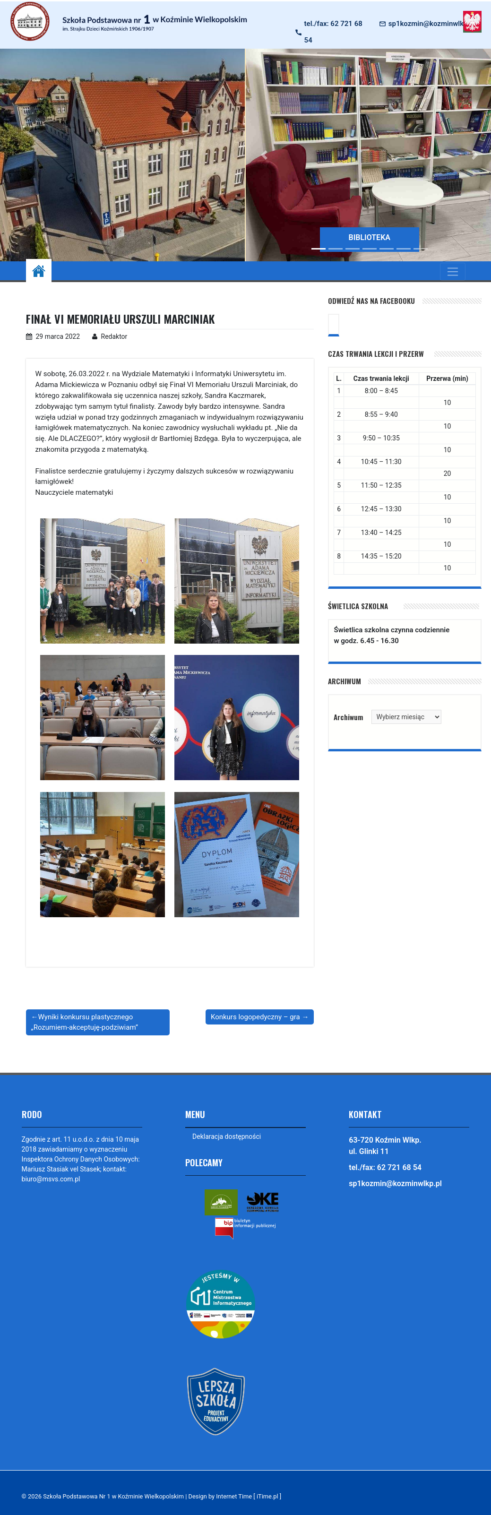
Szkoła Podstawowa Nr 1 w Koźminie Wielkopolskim (114, 1496)
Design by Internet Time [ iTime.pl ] (236, 1496)
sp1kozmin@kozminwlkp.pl (431, 23)
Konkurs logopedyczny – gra (255, 1017)
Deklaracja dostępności (226, 1136)
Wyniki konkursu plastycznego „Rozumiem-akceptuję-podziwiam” (84, 1022)
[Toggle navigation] (452, 272)
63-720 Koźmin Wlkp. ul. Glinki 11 (385, 1146)
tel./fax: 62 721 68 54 (333, 31)
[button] (264, 155)
